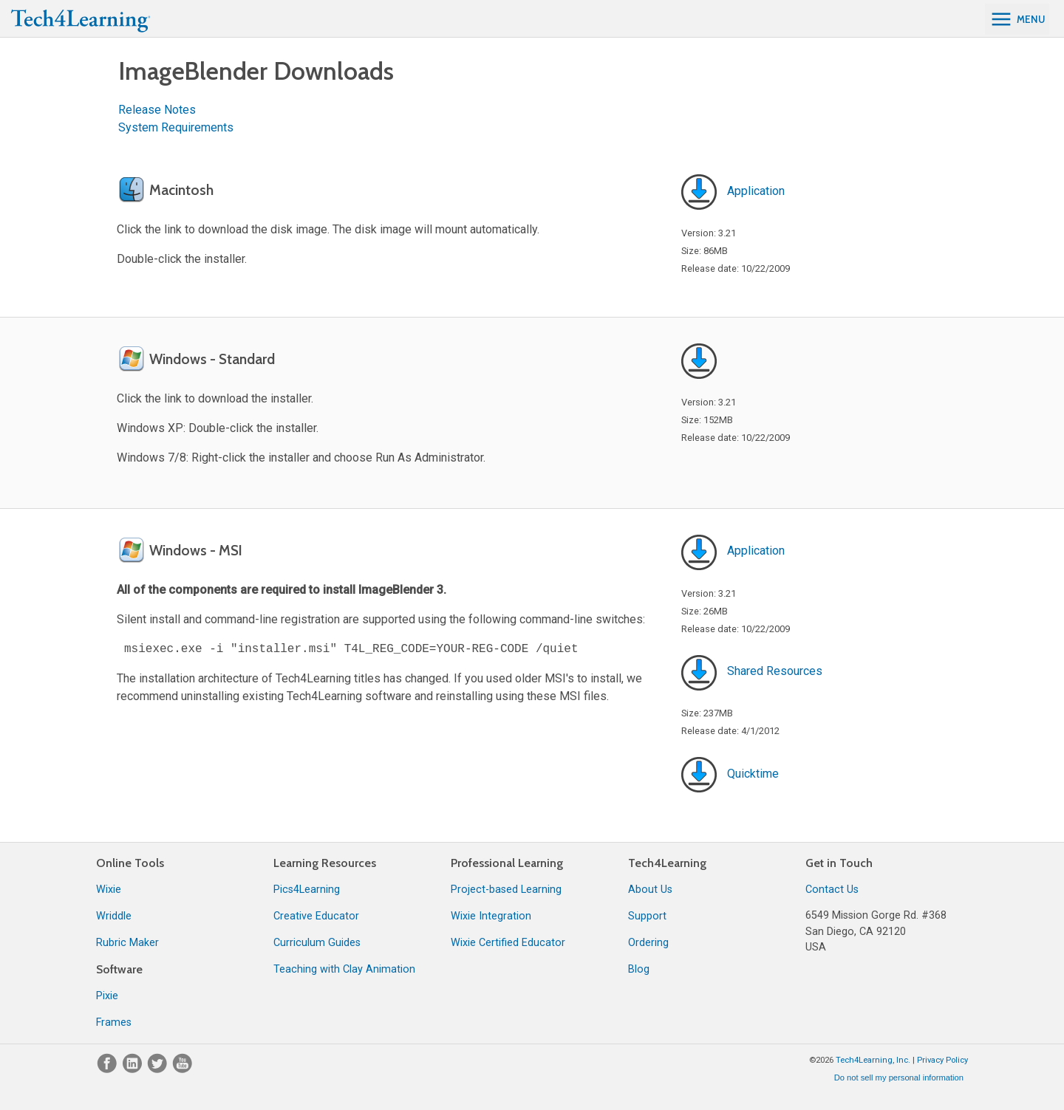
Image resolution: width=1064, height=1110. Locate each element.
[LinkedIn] (133, 1070)
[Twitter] (158, 1070)
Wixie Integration (491, 916)
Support (647, 916)
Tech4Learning (667, 863)
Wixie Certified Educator (508, 942)
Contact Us (832, 889)
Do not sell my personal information (899, 1077)
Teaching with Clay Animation (344, 969)
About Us (650, 889)
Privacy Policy (942, 1060)
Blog (638, 969)
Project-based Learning (506, 889)
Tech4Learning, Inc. (873, 1060)
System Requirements (175, 127)
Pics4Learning (306, 889)
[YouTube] (182, 1070)
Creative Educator (316, 916)
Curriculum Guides (317, 942)
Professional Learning (507, 863)
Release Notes (157, 110)
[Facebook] (108, 1070)
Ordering (648, 942)
